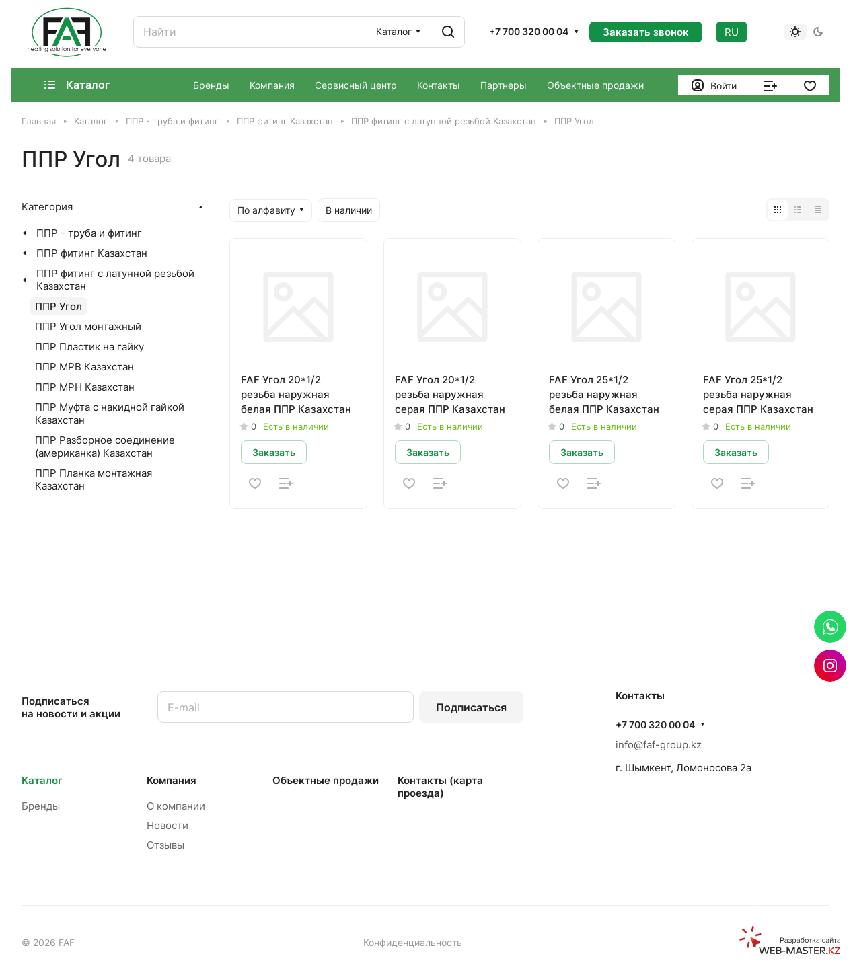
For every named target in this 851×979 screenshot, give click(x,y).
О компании (176, 805)
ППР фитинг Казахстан (91, 253)
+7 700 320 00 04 (528, 31)
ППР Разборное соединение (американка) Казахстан (105, 446)
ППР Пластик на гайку (89, 346)
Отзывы (165, 844)
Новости (167, 825)
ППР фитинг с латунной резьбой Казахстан (115, 279)
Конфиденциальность (412, 942)
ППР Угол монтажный (88, 326)
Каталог (42, 780)
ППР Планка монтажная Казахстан (93, 479)
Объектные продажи (325, 780)
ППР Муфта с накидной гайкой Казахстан (109, 413)
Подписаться (471, 707)
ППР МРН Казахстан (85, 387)
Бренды (41, 805)
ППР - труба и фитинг (89, 233)
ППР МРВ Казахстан (84, 366)
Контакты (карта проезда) (440, 786)
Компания (171, 780)
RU (732, 32)
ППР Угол (58, 306)
